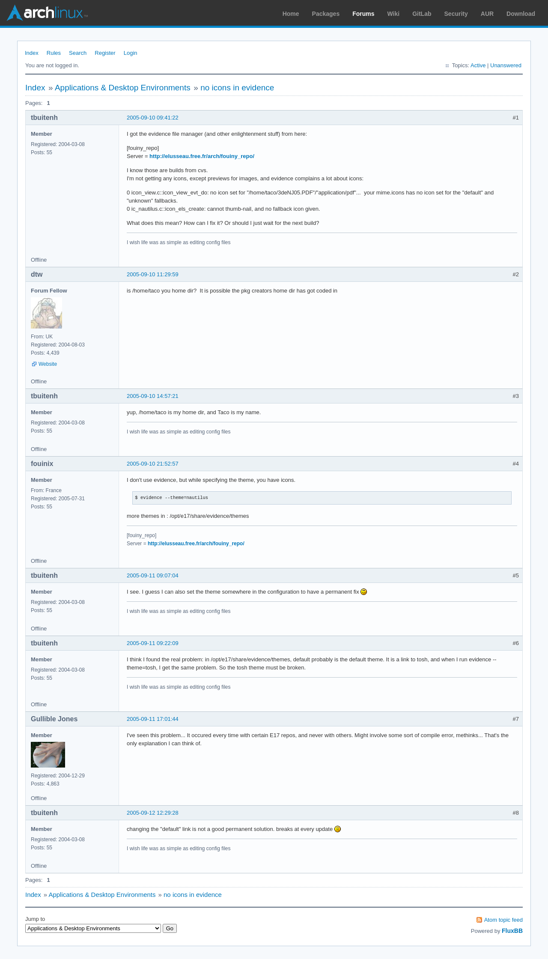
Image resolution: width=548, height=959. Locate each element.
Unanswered (505, 65)
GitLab (421, 13)
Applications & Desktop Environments (123, 87)
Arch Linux (47, 12)
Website (48, 364)
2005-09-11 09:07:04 (153, 575)
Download (520, 13)
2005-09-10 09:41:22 (153, 117)
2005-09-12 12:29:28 (153, 813)
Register (105, 53)
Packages (326, 13)
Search (77, 53)
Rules (54, 53)
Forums (363, 13)
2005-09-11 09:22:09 (153, 643)
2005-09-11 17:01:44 (153, 719)
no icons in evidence (237, 87)
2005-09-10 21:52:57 (153, 463)
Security (456, 13)
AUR (487, 13)
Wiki (393, 13)
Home (291, 13)
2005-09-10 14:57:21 (153, 396)
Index (32, 53)
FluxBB (512, 930)
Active (478, 65)
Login (130, 53)
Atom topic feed (503, 920)
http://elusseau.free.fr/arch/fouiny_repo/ (201, 156)
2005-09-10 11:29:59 (153, 274)
